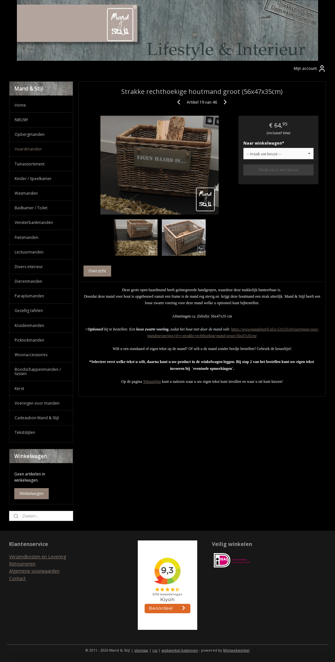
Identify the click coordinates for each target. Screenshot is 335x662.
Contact (17, 578)
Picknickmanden (29, 340)
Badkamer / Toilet (31, 208)
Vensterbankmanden (34, 222)
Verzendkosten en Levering (37, 556)
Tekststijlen (152, 381)
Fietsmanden (26, 237)
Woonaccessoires (31, 354)
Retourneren (22, 564)
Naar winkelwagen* (263, 143)
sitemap (141, 650)
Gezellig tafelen (29, 310)
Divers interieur (29, 266)
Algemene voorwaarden (34, 571)
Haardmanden (28, 149)
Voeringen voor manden (37, 403)
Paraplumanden (29, 296)
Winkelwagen (31, 493)
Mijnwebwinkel (236, 650)
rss (154, 650)
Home (20, 105)
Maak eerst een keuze (278, 170)
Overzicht (97, 271)
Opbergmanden (30, 134)
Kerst (19, 388)
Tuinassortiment (30, 164)
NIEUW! (21, 120)
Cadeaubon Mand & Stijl (37, 418)
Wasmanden (26, 193)
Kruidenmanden (29, 325)
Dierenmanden (28, 281)
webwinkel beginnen (179, 650)
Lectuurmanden (29, 252)
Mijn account (310, 68)
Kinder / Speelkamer (33, 178)
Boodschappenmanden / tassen (38, 371)
